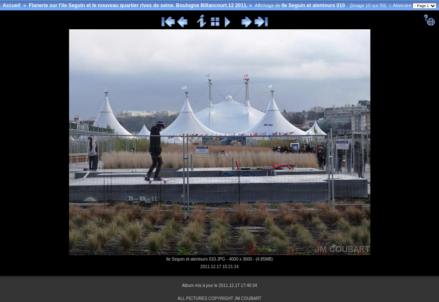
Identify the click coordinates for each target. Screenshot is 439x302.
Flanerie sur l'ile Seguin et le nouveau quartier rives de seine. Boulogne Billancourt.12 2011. (138, 5)
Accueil (12, 5)
